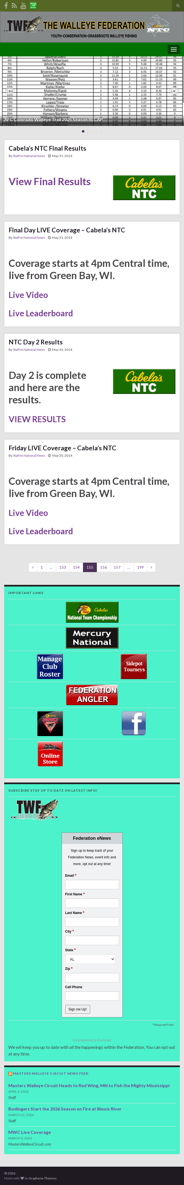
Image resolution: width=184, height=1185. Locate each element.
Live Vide (26, 295)
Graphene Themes (43, 1178)
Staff (16, 156)
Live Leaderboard (41, 313)
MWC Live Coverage (29, 1132)
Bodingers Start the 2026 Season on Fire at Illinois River (65, 1108)
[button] (10, 91)
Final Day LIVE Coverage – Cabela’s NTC (67, 230)
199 (140, 567)
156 (103, 567)
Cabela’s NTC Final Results (47, 148)
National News (34, 156)
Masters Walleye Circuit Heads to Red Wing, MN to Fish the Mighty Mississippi (89, 1085)
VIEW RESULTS (37, 419)
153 (62, 567)
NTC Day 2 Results (36, 342)
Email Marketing (83, 1040)
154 (76, 567)
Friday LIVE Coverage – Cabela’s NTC (62, 448)
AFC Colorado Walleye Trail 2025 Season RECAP (53, 119)
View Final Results (50, 181)
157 (117, 567)
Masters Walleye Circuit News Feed (51, 1073)
